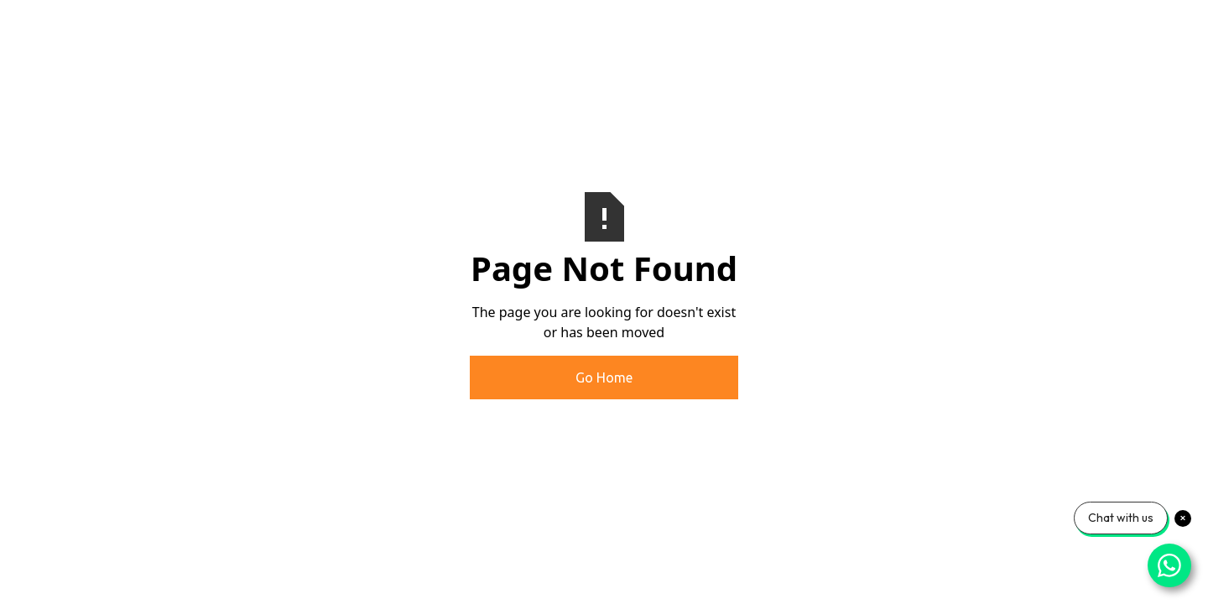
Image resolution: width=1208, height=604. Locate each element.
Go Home (604, 377)
